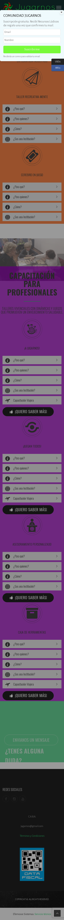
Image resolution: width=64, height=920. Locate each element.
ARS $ (55, 68)
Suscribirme (32, 49)
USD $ (55, 62)
